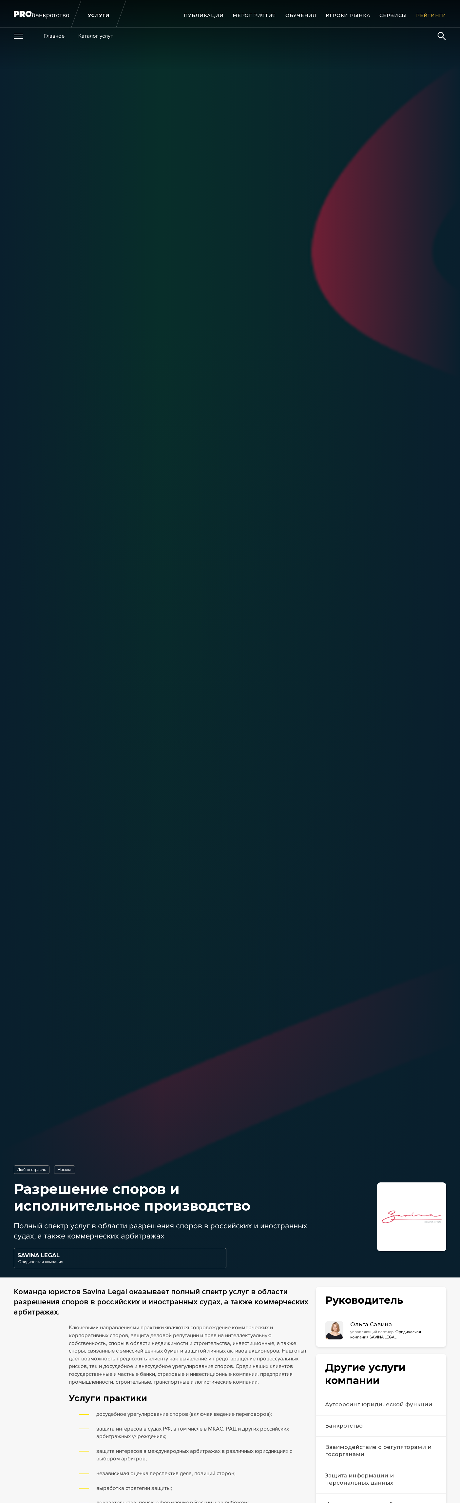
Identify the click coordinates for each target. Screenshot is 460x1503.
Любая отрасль (31, 1169)
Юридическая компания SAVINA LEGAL (385, 1334)
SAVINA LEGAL (38, 1255)
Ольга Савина (371, 1324)
